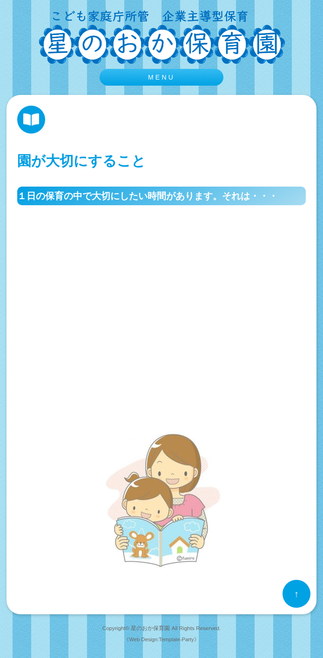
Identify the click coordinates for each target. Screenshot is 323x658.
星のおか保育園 (150, 628)
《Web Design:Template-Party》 (161, 639)
